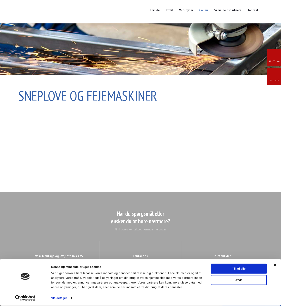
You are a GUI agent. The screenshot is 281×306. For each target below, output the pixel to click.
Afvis (239, 280)
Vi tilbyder (186, 10)
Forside (155, 10)
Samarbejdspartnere (227, 10)
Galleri (203, 10)
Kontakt (252, 10)
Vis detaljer (59, 298)
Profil (169, 10)
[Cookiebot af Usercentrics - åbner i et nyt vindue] (25, 298)
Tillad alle (238, 269)
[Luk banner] (275, 265)
